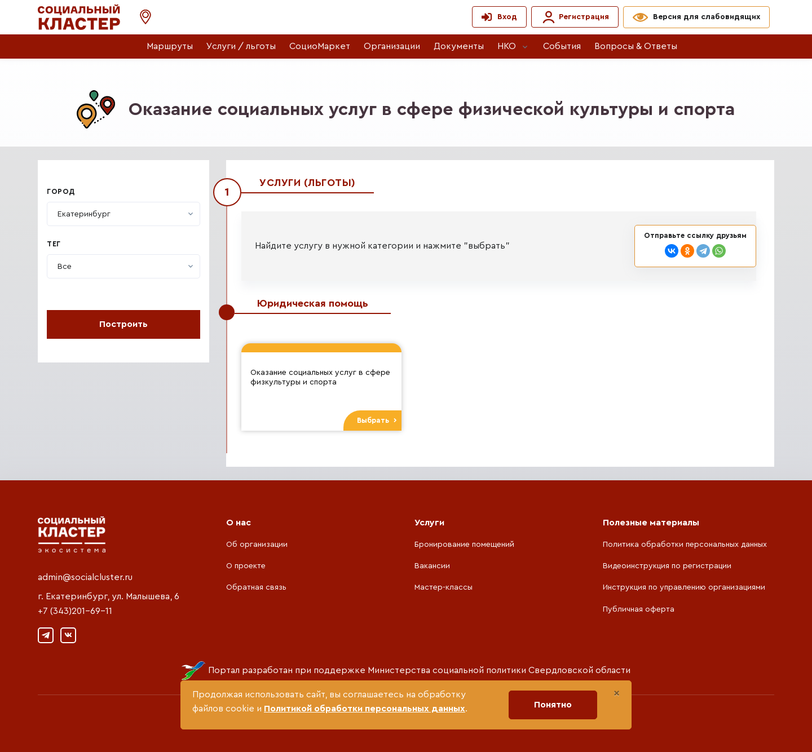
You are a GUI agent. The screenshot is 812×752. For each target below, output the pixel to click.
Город (61, 191)
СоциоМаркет (319, 46)
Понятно (553, 704)
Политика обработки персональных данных (685, 544)
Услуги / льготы (241, 46)
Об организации (257, 544)
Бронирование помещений (464, 544)
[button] (140, 17)
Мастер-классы (443, 587)
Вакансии (432, 566)
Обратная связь (256, 587)
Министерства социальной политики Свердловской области (499, 670)
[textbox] (84, 214)
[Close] (616, 693)
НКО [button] (506, 46)
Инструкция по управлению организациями (684, 587)
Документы (459, 46)
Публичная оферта (638, 609)
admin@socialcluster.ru (85, 577)
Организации (392, 46)
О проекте (246, 566)
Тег (54, 244)
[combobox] (123, 214)
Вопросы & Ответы (635, 46)
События (562, 46)
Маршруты (170, 46)
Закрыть (723, 188)
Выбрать (377, 420)
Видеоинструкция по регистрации (667, 566)
